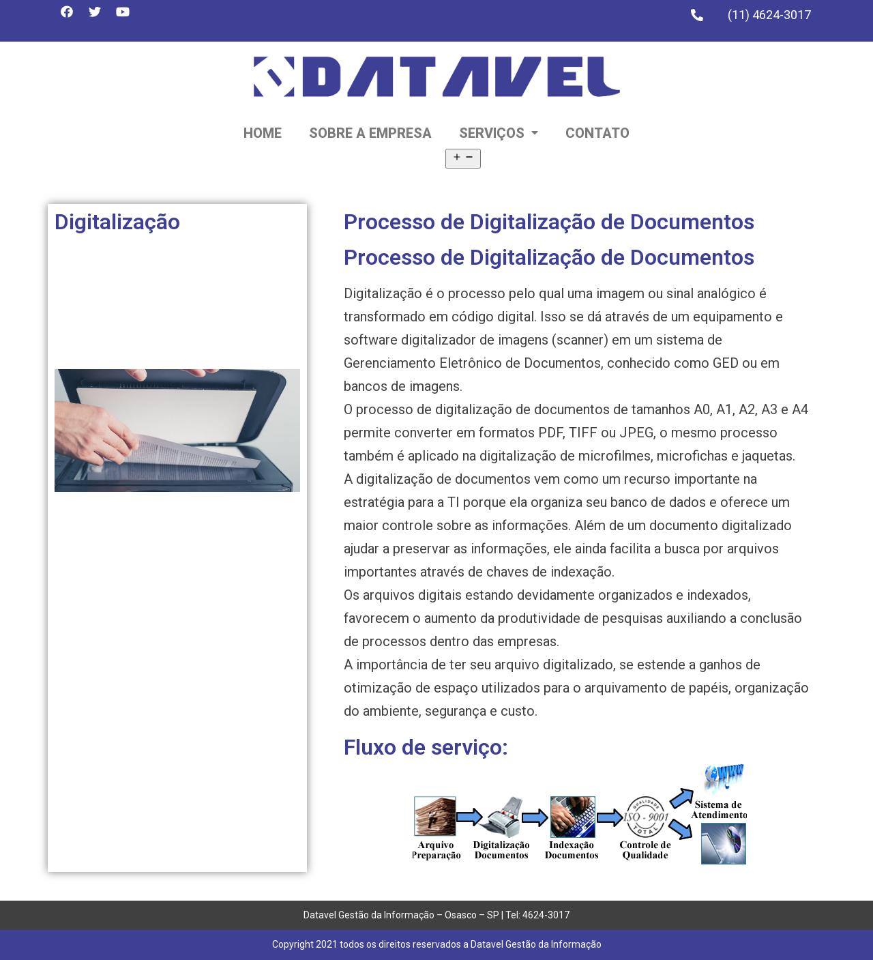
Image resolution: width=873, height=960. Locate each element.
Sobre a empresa (370, 133)
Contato (597, 133)
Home (262, 133)
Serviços (498, 132)
